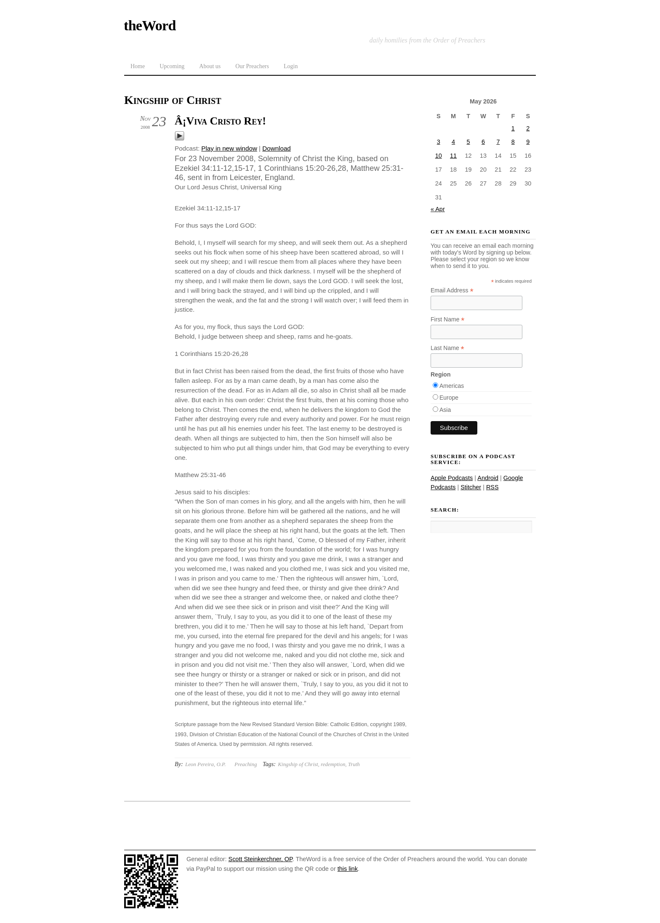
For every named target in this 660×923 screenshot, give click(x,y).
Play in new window (229, 148)
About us (210, 66)
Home (137, 66)
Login (291, 66)
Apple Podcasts (452, 478)
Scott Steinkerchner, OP (261, 859)
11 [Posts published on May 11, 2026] (453, 155)
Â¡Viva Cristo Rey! (220, 121)
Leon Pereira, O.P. (205, 764)
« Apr (438, 209)
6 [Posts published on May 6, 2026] (483, 141)
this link (348, 868)
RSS (492, 487)
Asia (445, 409)
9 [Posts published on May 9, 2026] (528, 141)
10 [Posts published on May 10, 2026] (438, 155)
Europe (448, 397)
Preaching (245, 764)
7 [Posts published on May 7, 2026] (498, 141)
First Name (448, 320)
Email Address (452, 290)
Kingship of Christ (298, 764)
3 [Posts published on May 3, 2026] (438, 141)
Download (276, 148)
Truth (354, 764)
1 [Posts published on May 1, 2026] (513, 128)
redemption (333, 764)
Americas (451, 385)
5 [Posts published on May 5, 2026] (468, 141)
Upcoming (172, 66)
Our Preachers (252, 66)
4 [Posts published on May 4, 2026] (453, 141)
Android (487, 478)
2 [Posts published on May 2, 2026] (528, 128)
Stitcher (470, 487)
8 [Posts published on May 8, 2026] (513, 141)
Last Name (447, 348)
